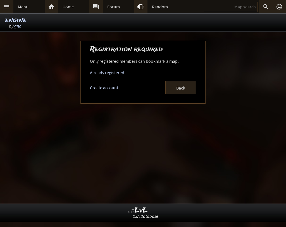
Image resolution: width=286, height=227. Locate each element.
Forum (113, 6)
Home (68, 6)
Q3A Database (145, 216)
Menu (23, 6)
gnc (17, 26)
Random (160, 6)
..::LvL (137, 210)
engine (16, 20)
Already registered (107, 72)
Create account (104, 87)
